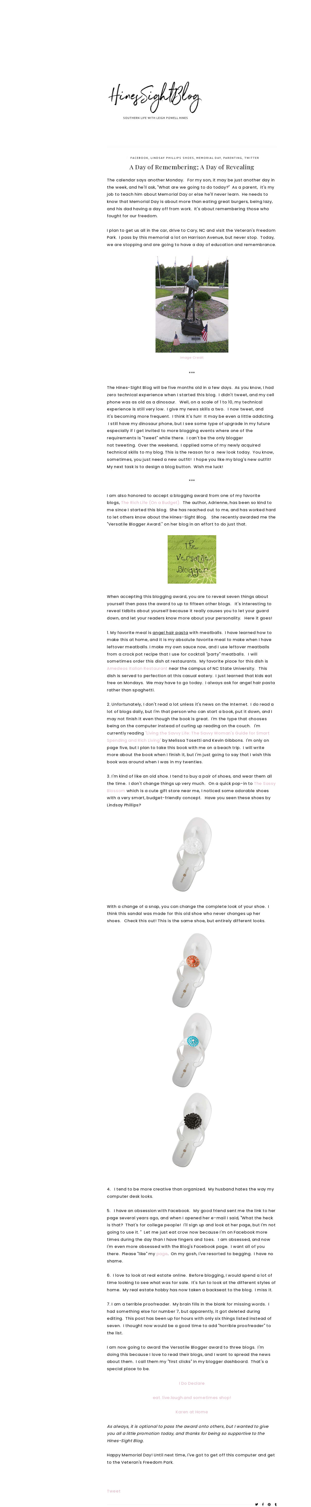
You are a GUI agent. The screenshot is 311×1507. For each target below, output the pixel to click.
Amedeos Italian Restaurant (137, 668)
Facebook (139, 158)
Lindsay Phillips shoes (172, 158)
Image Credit (191, 357)
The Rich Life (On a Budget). (151, 502)
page (162, 1254)
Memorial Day (208, 158)
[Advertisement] (146, 46)
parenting (232, 158)
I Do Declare (192, 1383)
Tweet (114, 1491)
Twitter (251, 158)
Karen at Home (192, 1412)
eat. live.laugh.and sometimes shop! (192, 1397)
